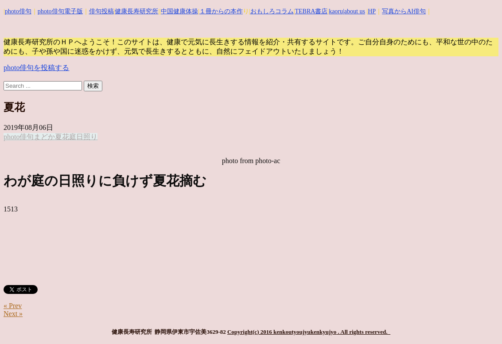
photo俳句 (18, 11)
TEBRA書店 (311, 11)
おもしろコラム (272, 11)
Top (481, 323)
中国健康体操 (179, 11)
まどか (44, 137)
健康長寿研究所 (136, 11)
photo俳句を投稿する (36, 67)
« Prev (13, 305)
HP (372, 11)
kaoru (336, 11)
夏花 (62, 137)
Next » (13, 313)
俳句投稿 (101, 11)
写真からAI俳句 (404, 11)
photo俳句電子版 (60, 11)
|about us (354, 11)
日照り (86, 137)
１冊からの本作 (221, 11)
